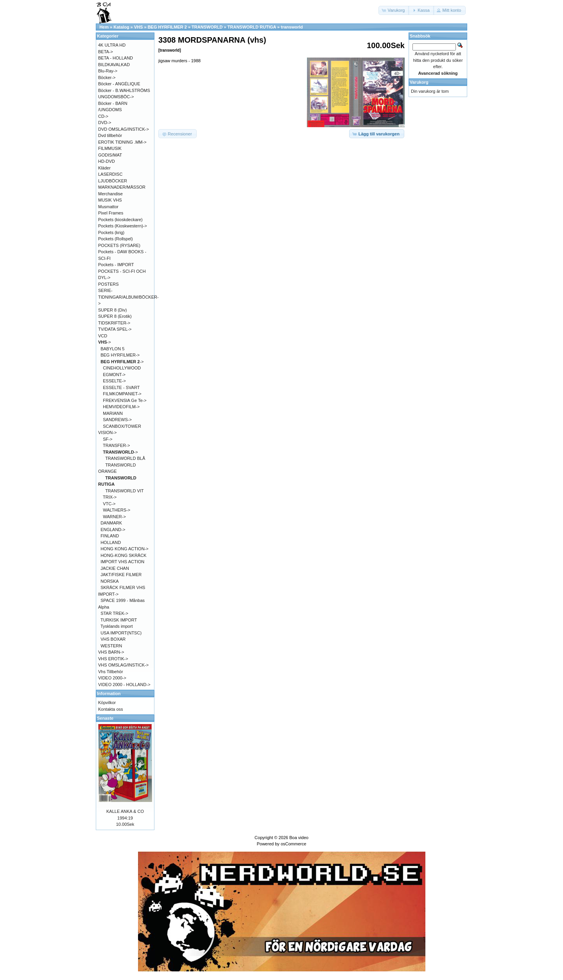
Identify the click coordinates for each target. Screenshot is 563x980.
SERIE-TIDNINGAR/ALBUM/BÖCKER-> (128, 297)
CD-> (103, 116)
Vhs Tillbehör (110, 671)
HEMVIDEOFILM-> (121, 406)
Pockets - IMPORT (116, 264)
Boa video (298, 837)
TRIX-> (110, 497)
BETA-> (105, 51)
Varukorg (419, 82)
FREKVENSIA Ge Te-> (124, 400)
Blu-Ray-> (107, 70)
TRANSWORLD (207, 27)
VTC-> (109, 503)
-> (104, 342)
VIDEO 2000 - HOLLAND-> (124, 684)
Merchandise (110, 193)
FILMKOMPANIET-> (122, 393)
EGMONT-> (114, 374)
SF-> (107, 439)
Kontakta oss (110, 709)
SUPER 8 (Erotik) (115, 316)
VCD (102, 335)
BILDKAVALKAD (114, 64)
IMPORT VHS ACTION (122, 561)
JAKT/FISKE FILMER (121, 574)
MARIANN (113, 413)
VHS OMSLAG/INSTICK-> (123, 665)
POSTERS (108, 284)
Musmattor (108, 206)
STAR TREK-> (114, 613)
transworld (292, 27)
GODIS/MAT (110, 155)
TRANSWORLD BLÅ (125, 458)
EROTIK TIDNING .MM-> (122, 142)
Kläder (104, 168)
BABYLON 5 (112, 348)
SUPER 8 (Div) (112, 310)
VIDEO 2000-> (112, 678)
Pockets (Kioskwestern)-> (122, 225)
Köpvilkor (107, 702)
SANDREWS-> (117, 419)
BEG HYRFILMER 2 (167, 27)
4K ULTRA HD (112, 45)
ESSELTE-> (114, 380)
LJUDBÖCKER (112, 180)
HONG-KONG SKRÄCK (123, 555)
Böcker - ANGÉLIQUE (119, 83)
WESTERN (111, 645)
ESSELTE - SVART (121, 387)
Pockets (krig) (111, 232)
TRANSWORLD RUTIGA (252, 27)
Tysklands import (116, 626)
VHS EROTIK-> (113, 658)
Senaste (105, 718)
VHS (138, 27)
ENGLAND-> (112, 529)
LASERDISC (110, 174)
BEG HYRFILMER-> (120, 355)
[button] (394, 10)
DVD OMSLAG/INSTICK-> (123, 129)
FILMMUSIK (110, 148)
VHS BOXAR (113, 639)
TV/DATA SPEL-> (114, 329)
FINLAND (109, 535)
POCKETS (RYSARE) (119, 245)
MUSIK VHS (110, 200)
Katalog (121, 27)
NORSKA (109, 581)
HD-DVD (106, 161)
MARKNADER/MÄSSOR (121, 187)
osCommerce (293, 843)
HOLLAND (110, 542)
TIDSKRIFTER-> (114, 323)
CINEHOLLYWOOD (122, 368)
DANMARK (111, 523)
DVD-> (104, 122)
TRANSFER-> (116, 445)
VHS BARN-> (111, 652)
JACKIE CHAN (114, 568)
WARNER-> (114, 516)
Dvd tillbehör (110, 135)
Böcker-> (106, 77)
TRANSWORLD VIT (124, 490)
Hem (104, 27)
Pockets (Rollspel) (115, 238)
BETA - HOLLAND (115, 58)
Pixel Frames (110, 213)
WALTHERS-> (116, 510)
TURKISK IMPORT (118, 620)
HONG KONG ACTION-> (124, 548)
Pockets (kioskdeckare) (120, 219)
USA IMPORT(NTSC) (121, 633)
